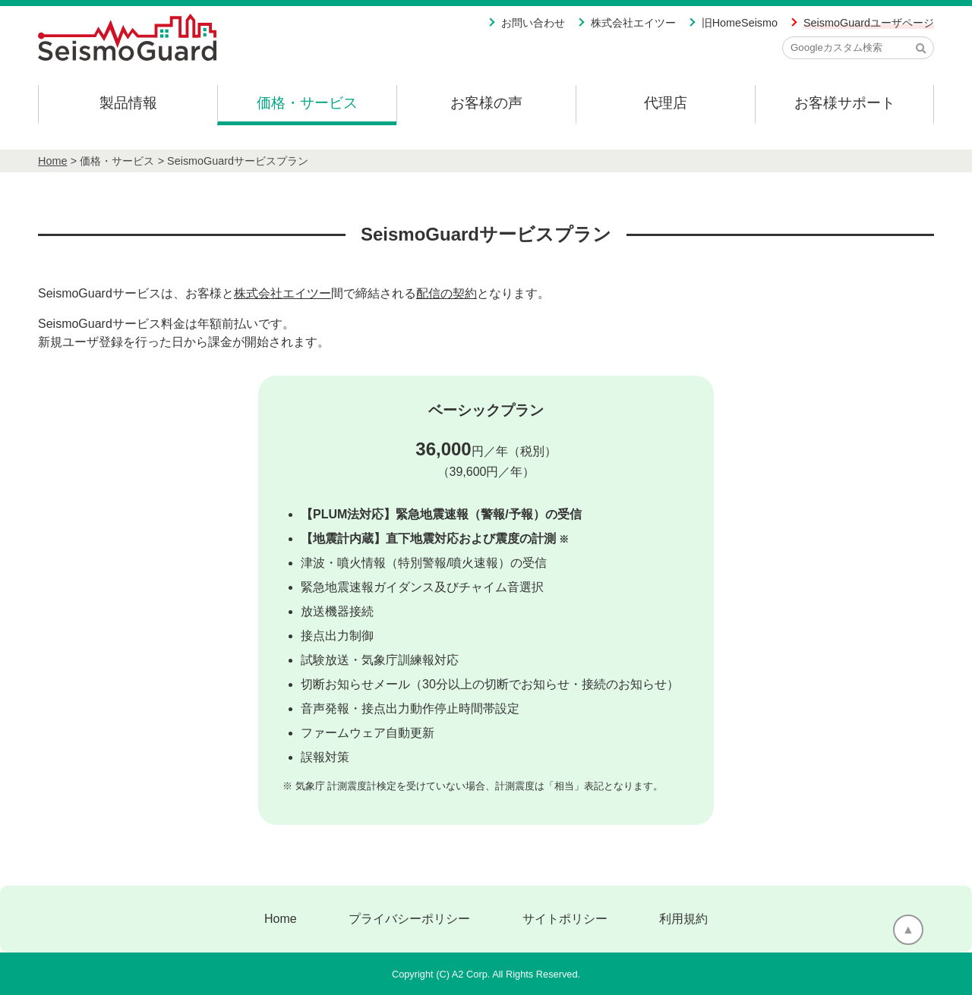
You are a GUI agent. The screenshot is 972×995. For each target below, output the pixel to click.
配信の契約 (446, 293)
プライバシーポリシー (409, 918)
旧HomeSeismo (740, 23)
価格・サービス (307, 103)
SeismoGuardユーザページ (868, 23)
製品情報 (128, 103)
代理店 (665, 103)
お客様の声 (486, 103)
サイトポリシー (565, 918)
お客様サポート (844, 103)
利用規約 (683, 918)
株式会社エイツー (633, 23)
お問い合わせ (533, 23)
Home (52, 161)
